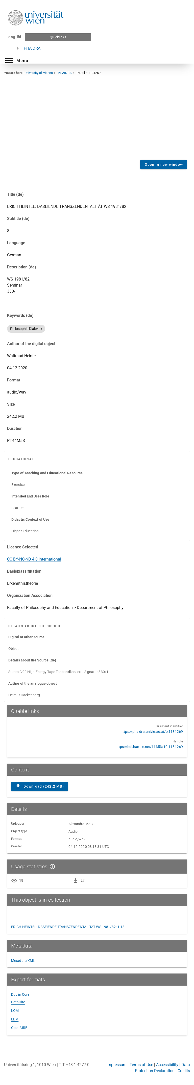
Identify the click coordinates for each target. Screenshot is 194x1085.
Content (97, 122)
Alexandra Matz (80, 824)
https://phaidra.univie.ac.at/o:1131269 (151, 732)
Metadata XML (23, 961)
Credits (184, 1070)
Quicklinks (58, 37)
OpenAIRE (19, 1028)
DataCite (18, 1002)
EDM (14, 1019)
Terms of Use (141, 1064)
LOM (15, 1011)
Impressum (117, 1064)
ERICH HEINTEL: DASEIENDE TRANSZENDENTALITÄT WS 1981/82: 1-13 (68, 927)
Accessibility (167, 1064)
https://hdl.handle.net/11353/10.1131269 (149, 747)
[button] (16, 60)
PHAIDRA (32, 48)
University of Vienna (39, 73)
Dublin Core (20, 994)
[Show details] (51, 867)
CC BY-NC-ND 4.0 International (34, 559)
